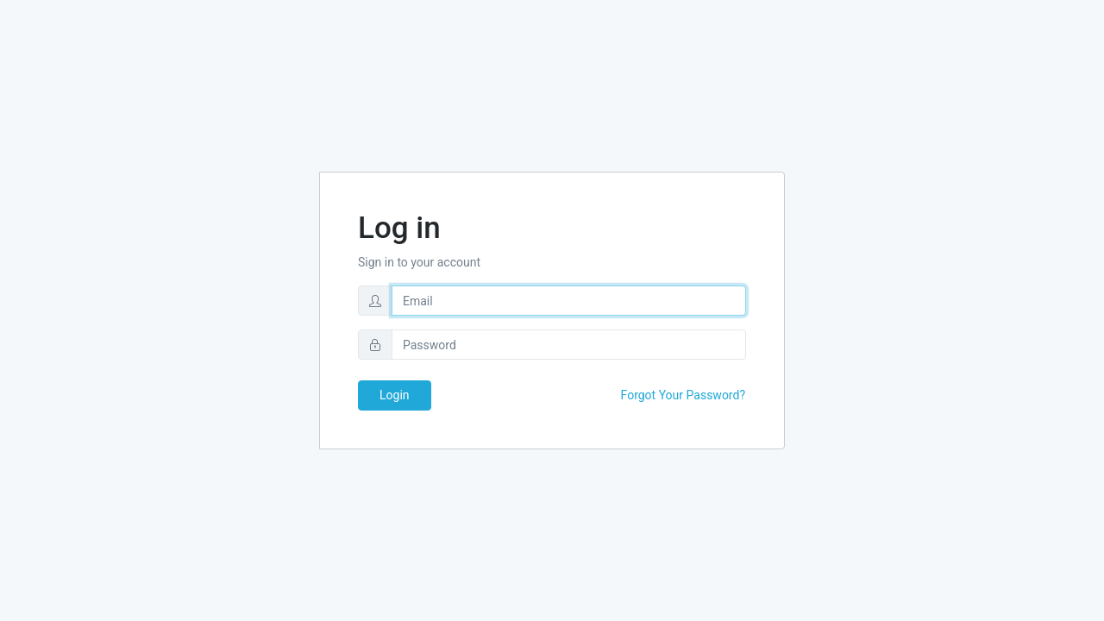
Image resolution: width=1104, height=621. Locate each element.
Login (395, 395)
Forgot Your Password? (683, 395)
